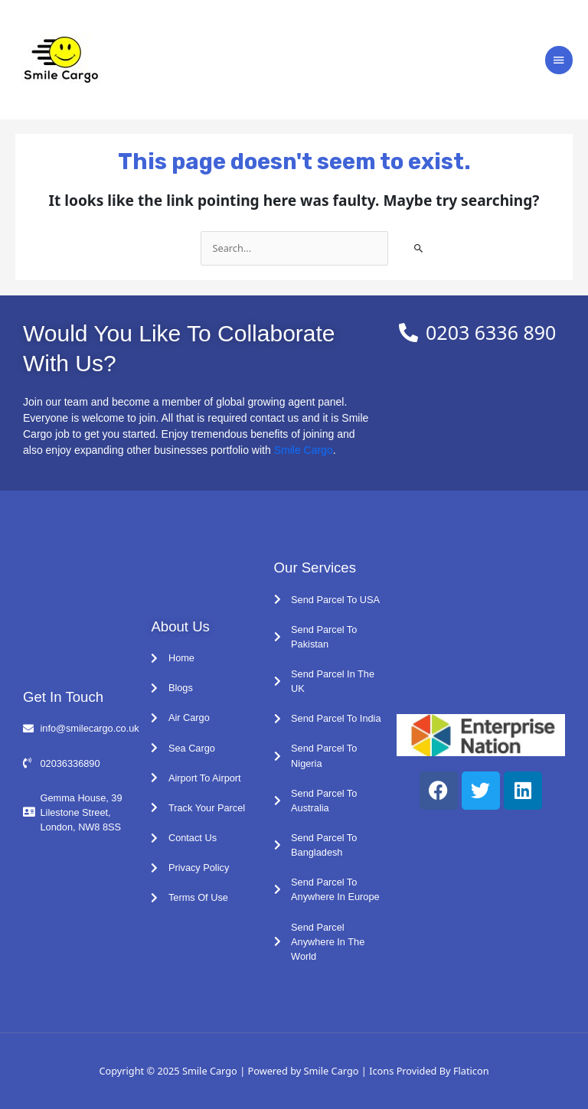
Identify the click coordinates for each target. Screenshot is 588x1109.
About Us (180, 626)
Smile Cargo (303, 450)
